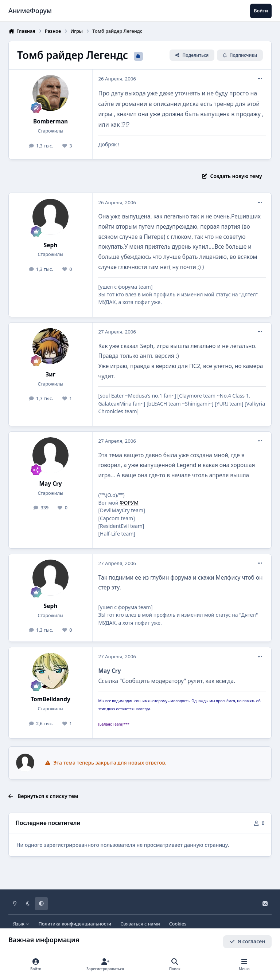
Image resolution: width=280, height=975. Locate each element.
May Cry (50, 484)
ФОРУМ (129, 502)
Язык (21, 924)
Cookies (177, 924)
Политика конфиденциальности (74, 924)
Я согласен (247, 941)
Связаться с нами (140, 924)
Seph (50, 245)
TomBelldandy (50, 699)
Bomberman (50, 121)
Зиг (50, 374)
